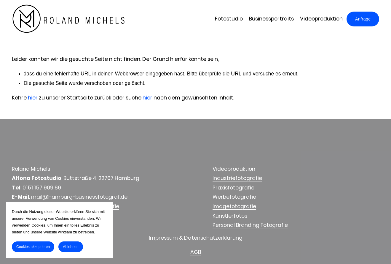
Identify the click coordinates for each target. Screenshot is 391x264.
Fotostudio (229, 18)
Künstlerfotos (230, 215)
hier (33, 97)
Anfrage (363, 19)
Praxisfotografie (233, 187)
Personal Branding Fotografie (250, 225)
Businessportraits (271, 18)
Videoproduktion (321, 18)
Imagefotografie (234, 206)
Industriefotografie (237, 178)
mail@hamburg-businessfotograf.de (79, 196)
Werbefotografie (234, 196)
